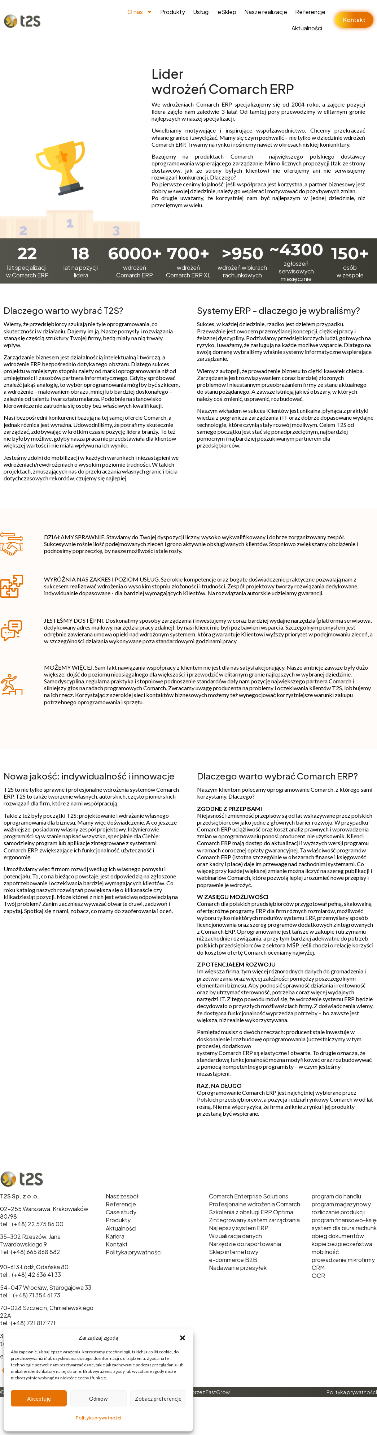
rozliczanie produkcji (338, 1212)
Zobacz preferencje (158, 1398)
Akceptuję (39, 1398)
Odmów (98, 1398)
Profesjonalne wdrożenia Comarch (254, 1204)
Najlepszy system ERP (238, 1228)
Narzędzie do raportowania (245, 1244)
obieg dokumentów (338, 1236)
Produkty (172, 12)
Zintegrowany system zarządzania (254, 1220)
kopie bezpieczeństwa (342, 1244)
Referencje (310, 12)
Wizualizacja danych (235, 1236)
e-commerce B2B (233, 1259)
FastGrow (218, 1392)
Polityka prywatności (98, 1418)
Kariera (115, 1236)
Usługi (201, 12)
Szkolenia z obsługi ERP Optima (251, 1212)
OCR (318, 1275)
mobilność (325, 1251)
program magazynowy (341, 1204)
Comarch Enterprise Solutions (248, 1196)
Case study (121, 1212)
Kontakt (117, 1244)
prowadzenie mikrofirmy (343, 1259)
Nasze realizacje (265, 12)
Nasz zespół (122, 1196)
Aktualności (306, 28)
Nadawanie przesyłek (238, 1267)
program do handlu (336, 1196)
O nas (139, 11)
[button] (182, 1337)
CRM (318, 1267)
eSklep (227, 12)
